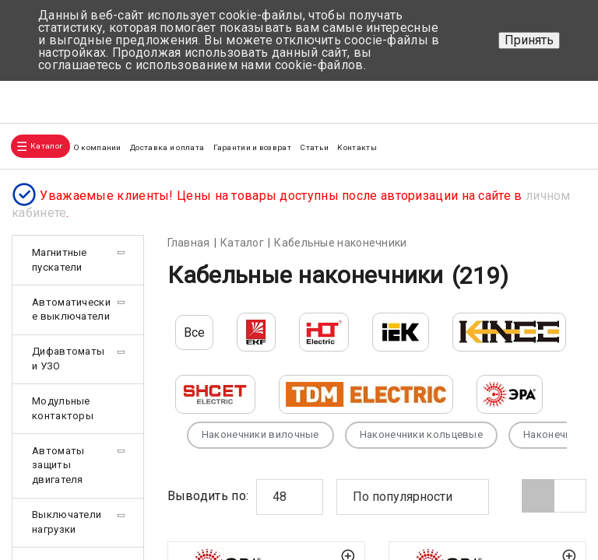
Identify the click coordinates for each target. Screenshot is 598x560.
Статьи (314, 147)
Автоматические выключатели (71, 309)
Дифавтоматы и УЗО (68, 358)
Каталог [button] (46, 146)
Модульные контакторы (62, 408)
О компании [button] (97, 147)
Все (195, 332)
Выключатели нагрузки (66, 522)
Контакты (356, 147)
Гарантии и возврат (252, 147)
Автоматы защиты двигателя (58, 465)
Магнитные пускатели (59, 260)
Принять (529, 40)
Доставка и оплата (167, 147)
